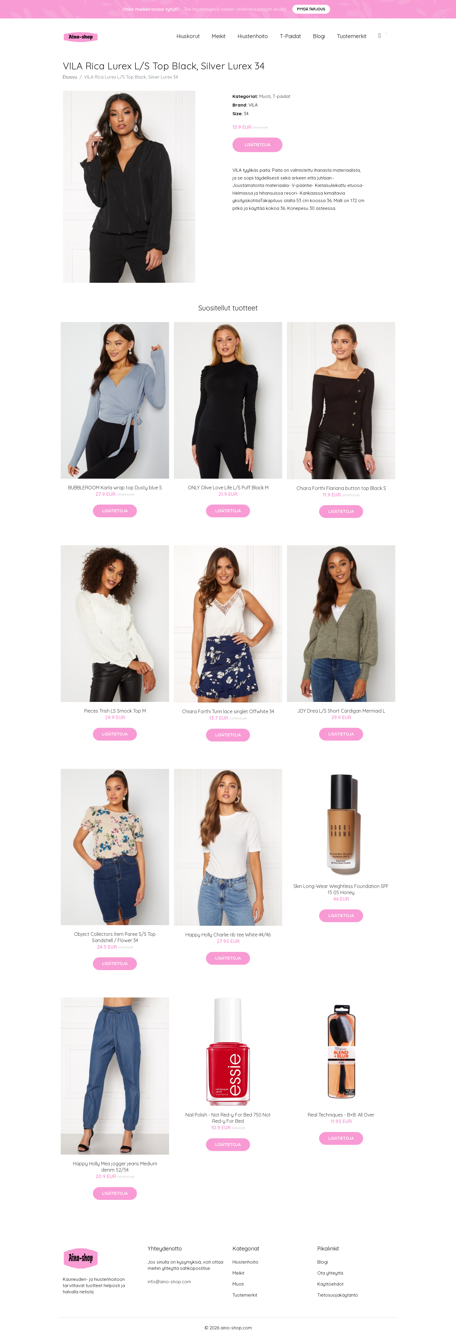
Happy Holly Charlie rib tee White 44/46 (228, 935)
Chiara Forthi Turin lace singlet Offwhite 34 (228, 711)
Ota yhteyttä (330, 1273)
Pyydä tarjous (311, 9)
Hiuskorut (188, 36)
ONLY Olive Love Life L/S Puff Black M (228, 488)
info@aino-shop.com (169, 1281)
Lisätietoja (257, 144)
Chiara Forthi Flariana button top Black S (341, 488)
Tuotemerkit (351, 36)
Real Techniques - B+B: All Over (341, 1115)
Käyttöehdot (330, 1284)
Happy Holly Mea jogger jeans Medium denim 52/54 (115, 1167)
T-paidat (290, 36)
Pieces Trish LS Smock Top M (115, 711)
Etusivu (70, 77)
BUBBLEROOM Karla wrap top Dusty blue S (115, 488)
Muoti (265, 96)
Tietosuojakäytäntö (337, 1295)
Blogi (319, 36)
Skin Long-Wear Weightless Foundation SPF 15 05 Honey (341, 889)
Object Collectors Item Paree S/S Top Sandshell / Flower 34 (115, 937)
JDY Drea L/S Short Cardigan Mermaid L (341, 711)
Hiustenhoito (253, 36)
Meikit (219, 36)
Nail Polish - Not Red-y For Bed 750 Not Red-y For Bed (228, 1118)
